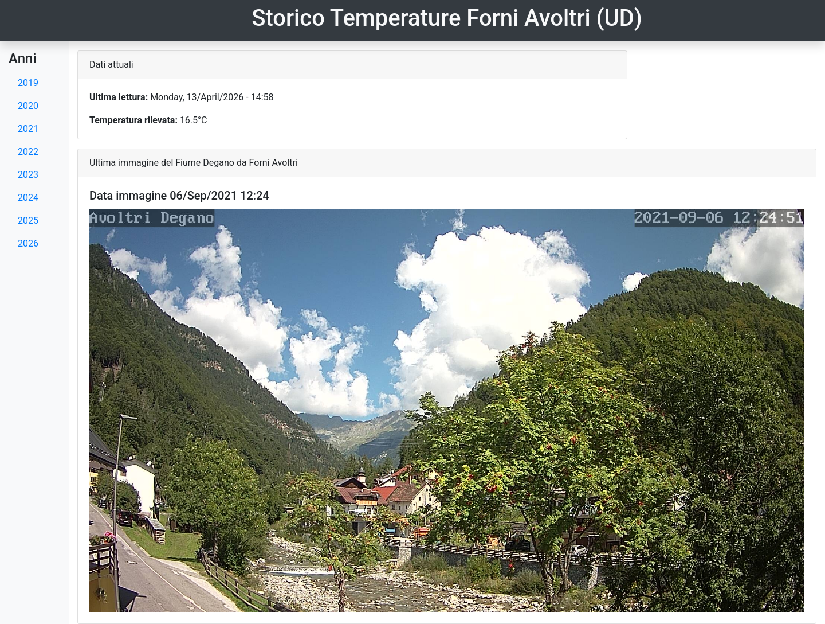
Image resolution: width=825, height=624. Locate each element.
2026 (28, 243)
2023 (28, 174)
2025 (28, 220)
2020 (28, 105)
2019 (28, 82)
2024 (28, 197)
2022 (28, 151)
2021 (28, 128)
